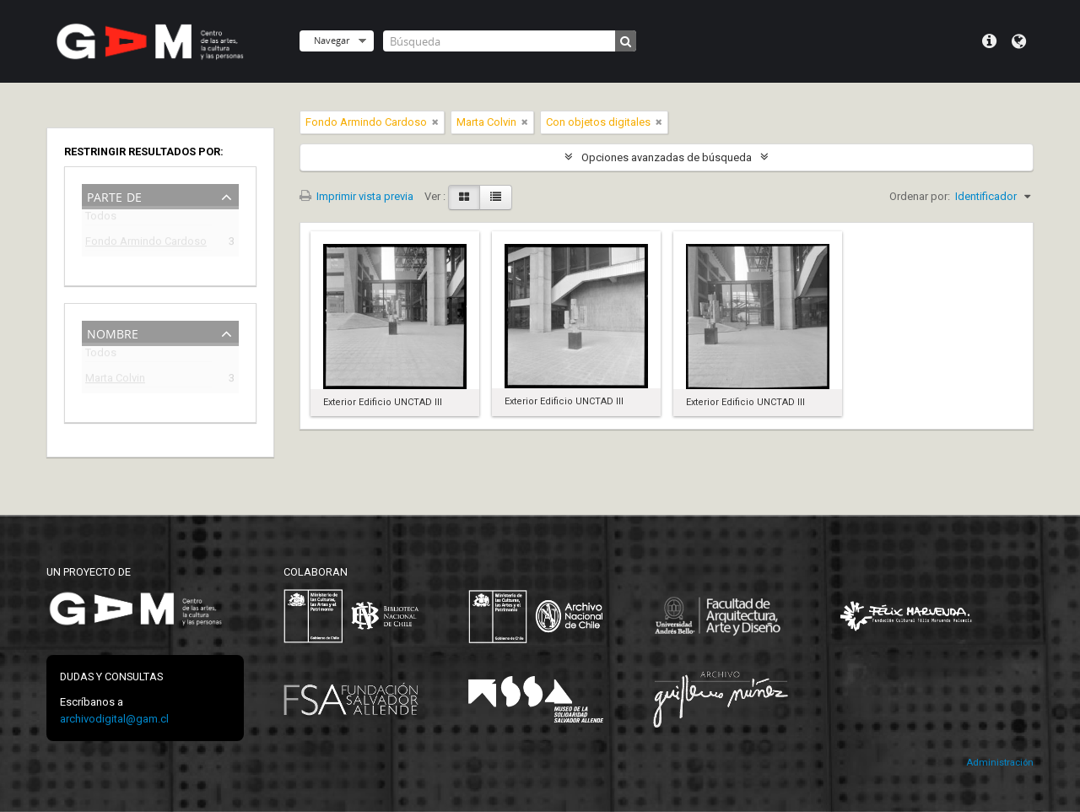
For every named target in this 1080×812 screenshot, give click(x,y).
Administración (1000, 762)
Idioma (1019, 41)
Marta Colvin (115, 380)
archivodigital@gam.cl (114, 718)
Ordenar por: (919, 196)
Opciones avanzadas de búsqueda (666, 157)
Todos (100, 219)
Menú (989, 41)
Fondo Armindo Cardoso (146, 243)
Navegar (331, 40)
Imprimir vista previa (356, 196)
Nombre (112, 332)
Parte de (114, 195)
